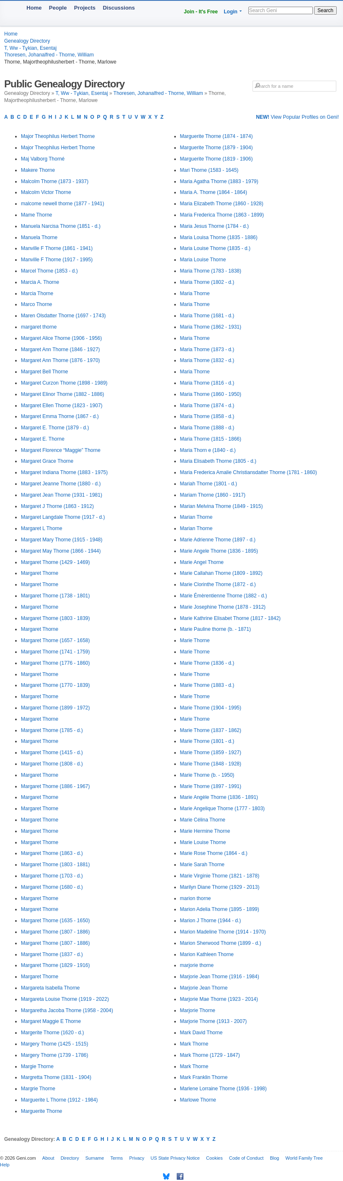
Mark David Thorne (201, 1033)
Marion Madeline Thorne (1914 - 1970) (223, 932)
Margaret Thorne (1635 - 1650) (55, 920)
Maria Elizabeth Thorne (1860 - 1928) (221, 204)
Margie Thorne (37, 1066)
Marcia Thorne (37, 293)
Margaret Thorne (39, 573)
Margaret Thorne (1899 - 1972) (55, 708)
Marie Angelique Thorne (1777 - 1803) (222, 808)
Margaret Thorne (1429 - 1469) (55, 562)
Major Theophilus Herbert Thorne (58, 136)
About (48, 1158)
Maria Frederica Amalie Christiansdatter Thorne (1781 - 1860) (248, 472)
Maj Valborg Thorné (42, 159)
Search (325, 10)
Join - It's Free (201, 12)
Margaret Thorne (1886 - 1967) (55, 786)
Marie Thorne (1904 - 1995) (211, 708)
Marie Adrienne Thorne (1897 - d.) (218, 540)
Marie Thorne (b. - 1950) (207, 775)
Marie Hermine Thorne (205, 831)
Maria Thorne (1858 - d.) (207, 416)
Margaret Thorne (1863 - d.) (52, 853)
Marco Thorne (36, 304)
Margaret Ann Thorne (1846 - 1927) (60, 349)
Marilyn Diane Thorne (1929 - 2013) (220, 887)
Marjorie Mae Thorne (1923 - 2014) (219, 999)
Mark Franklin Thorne (204, 1077)
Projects (84, 8)
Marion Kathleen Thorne (207, 954)
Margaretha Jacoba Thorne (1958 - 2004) (67, 1010)
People (58, 8)
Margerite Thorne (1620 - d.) (52, 1033)
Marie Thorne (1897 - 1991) (211, 786)
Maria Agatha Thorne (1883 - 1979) (219, 181)
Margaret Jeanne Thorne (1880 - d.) (61, 484)
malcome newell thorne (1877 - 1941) (62, 204)
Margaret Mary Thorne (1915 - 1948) (62, 540)
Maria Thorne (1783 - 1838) (211, 271)
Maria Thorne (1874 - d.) (207, 405)
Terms (116, 1158)
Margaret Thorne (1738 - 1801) (55, 596)
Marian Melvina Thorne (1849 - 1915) (221, 506)
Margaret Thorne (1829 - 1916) (55, 965)
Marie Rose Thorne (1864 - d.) (214, 853)
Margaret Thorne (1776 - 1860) (55, 663)
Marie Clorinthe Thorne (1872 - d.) (218, 584)
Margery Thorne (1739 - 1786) (54, 1055)
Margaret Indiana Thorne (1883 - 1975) (64, 472)
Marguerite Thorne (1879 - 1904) (216, 147)
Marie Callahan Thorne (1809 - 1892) (221, 573)
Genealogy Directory (27, 41)
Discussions (119, 8)
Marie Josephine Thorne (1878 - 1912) (223, 607)
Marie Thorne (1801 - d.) (207, 741)
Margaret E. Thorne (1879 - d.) (55, 428)
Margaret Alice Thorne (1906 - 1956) (61, 338)
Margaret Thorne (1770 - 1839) (55, 685)
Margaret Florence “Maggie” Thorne (61, 450)
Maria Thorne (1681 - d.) (207, 316)
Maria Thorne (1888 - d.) (207, 428)
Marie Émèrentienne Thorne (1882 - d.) (223, 596)
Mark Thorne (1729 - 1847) (210, 1055)
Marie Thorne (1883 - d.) (207, 685)
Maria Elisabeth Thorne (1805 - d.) (218, 461)
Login (230, 12)
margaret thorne (39, 327)
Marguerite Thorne (41, 1111)
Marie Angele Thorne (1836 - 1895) (219, 551)
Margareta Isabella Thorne (50, 988)
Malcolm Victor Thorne (46, 192)
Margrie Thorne (38, 1089)
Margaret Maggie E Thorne (51, 1021)
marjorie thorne (197, 965)
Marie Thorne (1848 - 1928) (211, 764)
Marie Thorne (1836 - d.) (207, 663)
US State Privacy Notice (175, 1158)
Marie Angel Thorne (202, 562)
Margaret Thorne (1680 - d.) (52, 887)
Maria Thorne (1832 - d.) (207, 360)
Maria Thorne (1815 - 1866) (211, 439)
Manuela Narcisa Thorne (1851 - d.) (61, 226)
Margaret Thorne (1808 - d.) (52, 764)
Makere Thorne (38, 170)
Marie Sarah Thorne (202, 864)
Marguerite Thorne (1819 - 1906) (216, 159)
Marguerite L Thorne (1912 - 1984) (59, 1100)
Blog (274, 1158)
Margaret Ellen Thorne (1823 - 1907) (62, 405)
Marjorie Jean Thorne (204, 988)
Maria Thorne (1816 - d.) (207, 383)
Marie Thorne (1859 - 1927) (211, 752)
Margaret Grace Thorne (47, 461)
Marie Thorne (195, 640)
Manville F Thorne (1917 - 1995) (57, 260)
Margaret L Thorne (41, 528)
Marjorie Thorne (197, 1010)
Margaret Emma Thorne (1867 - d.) (60, 416)
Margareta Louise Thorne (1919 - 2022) (65, 999)
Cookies (214, 1158)
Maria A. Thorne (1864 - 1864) (214, 192)
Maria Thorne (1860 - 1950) (211, 394)
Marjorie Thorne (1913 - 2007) (213, 1021)
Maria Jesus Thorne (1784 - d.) (214, 226)
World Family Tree (304, 1158)
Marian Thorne (196, 517)
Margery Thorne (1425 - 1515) (54, 1044)
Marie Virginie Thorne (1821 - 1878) (220, 876)
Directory (70, 1158)
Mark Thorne (194, 1044)
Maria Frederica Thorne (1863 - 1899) (222, 215)
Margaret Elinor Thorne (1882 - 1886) (62, 394)
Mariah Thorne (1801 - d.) (208, 484)
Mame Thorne (36, 215)
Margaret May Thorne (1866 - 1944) (61, 551)
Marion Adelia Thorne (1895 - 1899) (219, 909)
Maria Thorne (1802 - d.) (207, 282)
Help (5, 1164)
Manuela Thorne (39, 237)
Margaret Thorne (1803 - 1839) (55, 618)
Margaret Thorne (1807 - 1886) (55, 932)
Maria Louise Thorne (203, 260)
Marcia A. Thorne (40, 282)
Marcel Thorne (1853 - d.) (49, 271)
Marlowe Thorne (198, 1100)
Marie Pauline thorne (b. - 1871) (215, 629)
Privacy (136, 1158)
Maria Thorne (195, 293)
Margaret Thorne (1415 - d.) (52, 752)
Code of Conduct (246, 1158)
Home (33, 8)
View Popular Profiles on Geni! (297, 117)
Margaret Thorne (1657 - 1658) (55, 640)
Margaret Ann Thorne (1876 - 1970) (60, 360)
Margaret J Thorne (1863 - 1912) (57, 506)
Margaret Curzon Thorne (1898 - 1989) (64, 383)
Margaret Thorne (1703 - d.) (52, 876)
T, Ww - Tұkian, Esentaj (30, 48)
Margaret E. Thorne (42, 439)
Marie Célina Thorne (203, 820)
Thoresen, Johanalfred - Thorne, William (49, 55)
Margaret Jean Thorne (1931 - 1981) (61, 495)
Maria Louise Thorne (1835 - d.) (215, 248)
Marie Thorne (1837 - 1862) (211, 730)
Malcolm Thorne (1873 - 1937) (54, 181)
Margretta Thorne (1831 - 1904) (56, 1077)
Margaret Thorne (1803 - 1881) (55, 864)
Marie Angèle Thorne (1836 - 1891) (219, 797)
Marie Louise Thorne (203, 842)
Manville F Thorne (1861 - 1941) (57, 248)
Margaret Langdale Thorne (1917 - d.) (63, 517)
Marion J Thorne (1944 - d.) (210, 920)
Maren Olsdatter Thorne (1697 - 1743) (63, 316)
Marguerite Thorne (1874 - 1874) (216, 136)
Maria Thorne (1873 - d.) (207, 349)
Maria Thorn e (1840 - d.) (208, 450)
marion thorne (195, 898)
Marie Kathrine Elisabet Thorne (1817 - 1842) (230, 618)
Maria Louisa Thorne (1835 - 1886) (219, 237)
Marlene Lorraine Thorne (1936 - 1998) (223, 1089)
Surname (94, 1158)
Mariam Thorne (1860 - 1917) (213, 495)
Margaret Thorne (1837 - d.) (52, 954)
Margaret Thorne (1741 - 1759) (55, 652)
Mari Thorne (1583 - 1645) (209, 170)
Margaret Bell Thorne (44, 372)
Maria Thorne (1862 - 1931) (211, 327)
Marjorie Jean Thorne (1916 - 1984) (219, 976)
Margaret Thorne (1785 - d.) (52, 730)
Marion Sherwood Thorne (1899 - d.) (220, 943)
